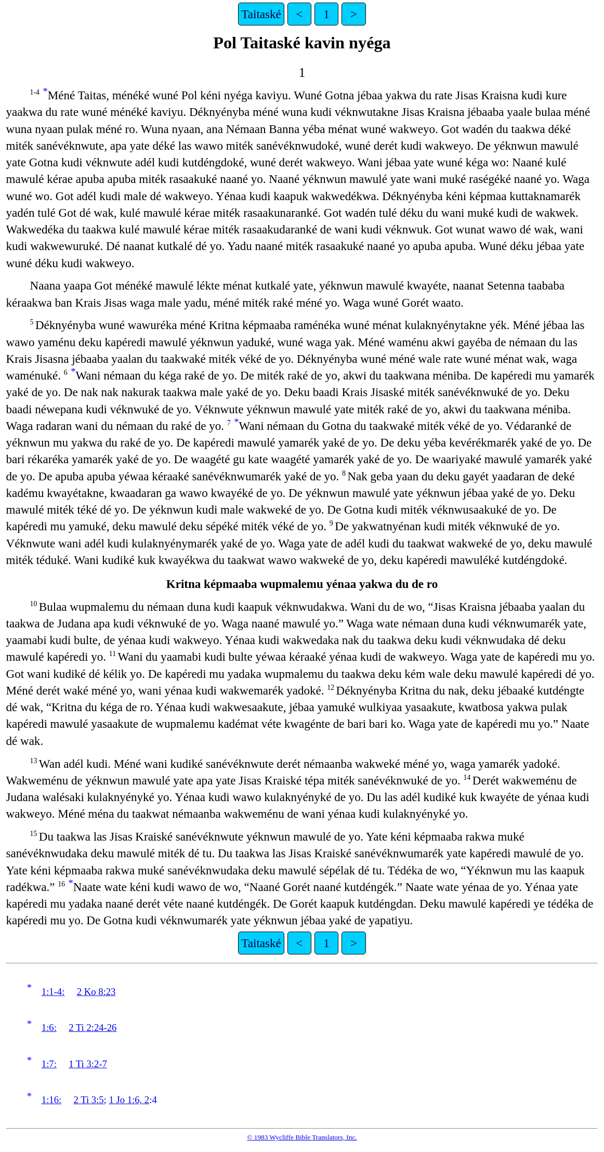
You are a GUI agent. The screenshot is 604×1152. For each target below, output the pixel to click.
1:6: (49, 1027)
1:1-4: (53, 991)
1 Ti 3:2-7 (88, 1063)
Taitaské (261, 14)
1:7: (49, 1063)
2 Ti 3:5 (89, 1099)
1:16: (51, 1099)
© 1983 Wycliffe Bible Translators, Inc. (302, 1137)
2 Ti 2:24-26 (92, 1027)
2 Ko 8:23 (96, 991)
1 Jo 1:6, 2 (129, 1099)
